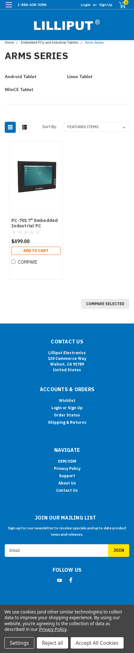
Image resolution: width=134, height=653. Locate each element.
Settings (19, 642)
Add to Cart (36, 250)
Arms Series (94, 42)
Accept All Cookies (97, 642)
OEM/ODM (67, 461)
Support (67, 475)
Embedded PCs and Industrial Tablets (50, 42)
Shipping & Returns (67, 422)
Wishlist (67, 400)
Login (85, 4)
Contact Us (67, 490)
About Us (67, 483)
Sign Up (105, 4)
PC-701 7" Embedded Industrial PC (34, 223)
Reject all (52, 642)
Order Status (67, 415)
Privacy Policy (67, 468)
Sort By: (49, 126)
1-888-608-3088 (31, 4)
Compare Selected (105, 303)
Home (9, 42)
